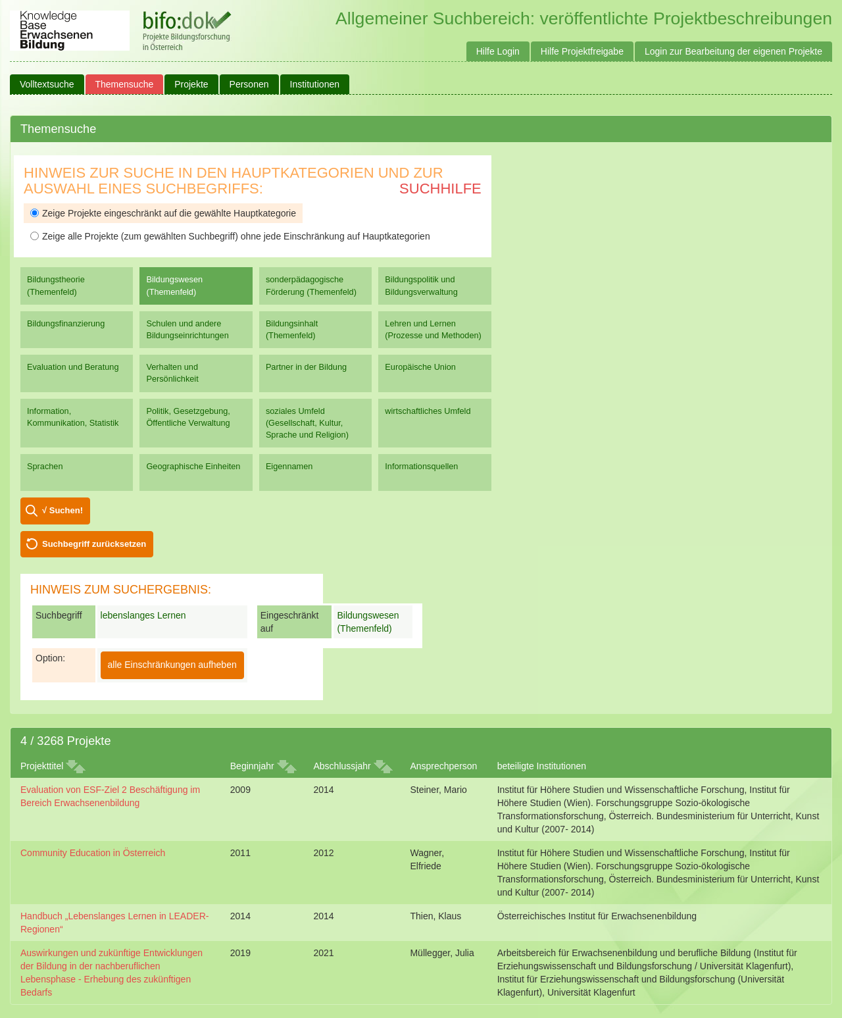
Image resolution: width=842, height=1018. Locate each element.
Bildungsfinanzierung (66, 323)
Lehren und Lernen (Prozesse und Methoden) (433, 329)
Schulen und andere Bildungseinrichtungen (187, 329)
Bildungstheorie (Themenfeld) (56, 285)
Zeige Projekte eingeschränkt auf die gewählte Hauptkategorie (163, 213)
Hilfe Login (498, 51)
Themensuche (124, 84)
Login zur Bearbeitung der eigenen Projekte (733, 51)
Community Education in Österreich (92, 853)
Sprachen (45, 466)
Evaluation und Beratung (72, 367)
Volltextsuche (47, 84)
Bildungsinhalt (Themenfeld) (292, 329)
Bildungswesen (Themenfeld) (174, 285)
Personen (249, 84)
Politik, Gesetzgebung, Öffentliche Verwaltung (188, 417)
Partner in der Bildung (306, 367)
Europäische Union (420, 367)
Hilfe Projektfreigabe (582, 51)
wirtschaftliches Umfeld (427, 411)
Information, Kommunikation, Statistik (72, 417)
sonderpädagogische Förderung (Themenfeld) (311, 285)
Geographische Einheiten (193, 466)
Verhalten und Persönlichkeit (172, 373)
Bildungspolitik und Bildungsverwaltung (421, 285)
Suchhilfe (440, 188)
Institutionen (315, 84)
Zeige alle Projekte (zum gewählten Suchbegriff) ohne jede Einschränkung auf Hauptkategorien (230, 236)
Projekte (191, 84)
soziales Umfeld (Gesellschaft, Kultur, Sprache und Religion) (307, 423)
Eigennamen (289, 466)
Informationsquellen (421, 466)
